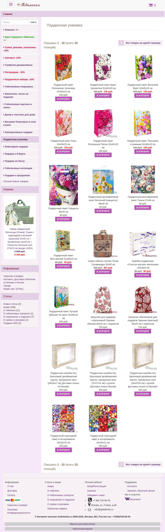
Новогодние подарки (15, 146)
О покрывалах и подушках (17, 316)
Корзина (91, 490)
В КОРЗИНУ (63, 99)
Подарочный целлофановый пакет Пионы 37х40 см (143, 199)
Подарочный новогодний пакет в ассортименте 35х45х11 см (103, 439)
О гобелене (9, 310)
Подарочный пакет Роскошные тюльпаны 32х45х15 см (63, 88)
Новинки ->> (10, 29)
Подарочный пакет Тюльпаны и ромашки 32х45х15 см (142, 142)
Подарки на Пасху (14, 161)
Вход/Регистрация (96, 486)
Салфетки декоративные (18, 65)
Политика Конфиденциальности (18, 511)
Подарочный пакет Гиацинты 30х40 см (63, 210)
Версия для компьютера (82, 524)
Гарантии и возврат (13, 276)
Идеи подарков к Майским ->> (19, 38)
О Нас (10, 486)
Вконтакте (133, 499)
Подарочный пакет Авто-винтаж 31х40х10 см (63, 257)
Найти (33, 22)
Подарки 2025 (10, 323)
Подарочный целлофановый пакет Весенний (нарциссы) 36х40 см (103, 200)
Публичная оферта (57, 508)
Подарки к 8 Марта (14, 154)
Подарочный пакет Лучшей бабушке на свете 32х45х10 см (63, 314)
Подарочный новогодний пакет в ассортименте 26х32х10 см (63, 439)
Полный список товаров (15, 181)
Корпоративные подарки (17, 132)
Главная (7, 14)
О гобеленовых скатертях (16, 313)
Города (7, 285)
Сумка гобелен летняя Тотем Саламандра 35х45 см (103, 263)
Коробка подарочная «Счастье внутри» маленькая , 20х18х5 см (142, 264)
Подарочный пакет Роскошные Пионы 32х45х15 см (103, 144)
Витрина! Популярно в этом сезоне (19, 123)
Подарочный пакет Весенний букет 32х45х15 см (143, 86)
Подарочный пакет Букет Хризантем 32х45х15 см (103, 86)
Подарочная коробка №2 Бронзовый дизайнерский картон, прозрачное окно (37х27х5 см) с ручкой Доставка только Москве (103, 380)
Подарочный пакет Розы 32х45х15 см (63, 142)
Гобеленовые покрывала (18, 86)
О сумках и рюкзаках (14, 320)
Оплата (11, 495)
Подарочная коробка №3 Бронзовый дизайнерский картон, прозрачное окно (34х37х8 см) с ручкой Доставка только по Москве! (143, 380)
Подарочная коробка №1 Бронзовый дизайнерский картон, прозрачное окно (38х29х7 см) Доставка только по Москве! (63, 380)
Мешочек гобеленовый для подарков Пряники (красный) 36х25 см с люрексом (143, 320)
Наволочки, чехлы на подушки (15, 95)
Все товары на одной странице (143, 43)
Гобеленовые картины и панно (17, 106)
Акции (6, 307)
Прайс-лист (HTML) (13, 289)
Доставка (12, 490)
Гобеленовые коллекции (17, 168)
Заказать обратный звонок (141, 490)
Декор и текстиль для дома (19, 114)
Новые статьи (10, 304)
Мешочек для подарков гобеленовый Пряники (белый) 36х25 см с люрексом (103, 320)
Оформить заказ (96, 495)
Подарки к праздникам (16, 175)
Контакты (132, 486)
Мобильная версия (82, 529)
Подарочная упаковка (15, 139)
